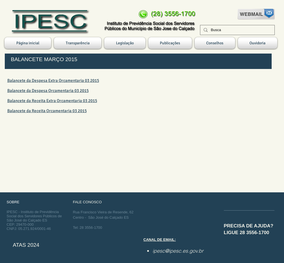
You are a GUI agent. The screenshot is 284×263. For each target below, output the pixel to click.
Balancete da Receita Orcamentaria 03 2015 (47, 110)
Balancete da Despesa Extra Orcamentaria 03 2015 (53, 80)
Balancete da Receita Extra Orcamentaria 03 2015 (52, 100)
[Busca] (237, 30)
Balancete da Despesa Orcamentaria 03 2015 (48, 90)
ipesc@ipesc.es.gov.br (178, 251)
